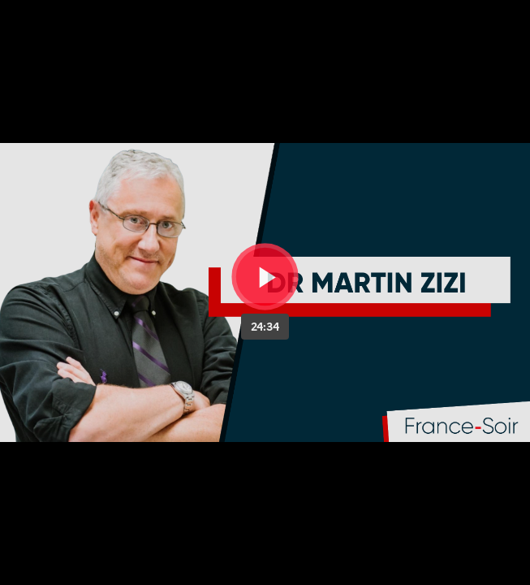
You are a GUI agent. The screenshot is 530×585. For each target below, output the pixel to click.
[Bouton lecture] (265, 276)
